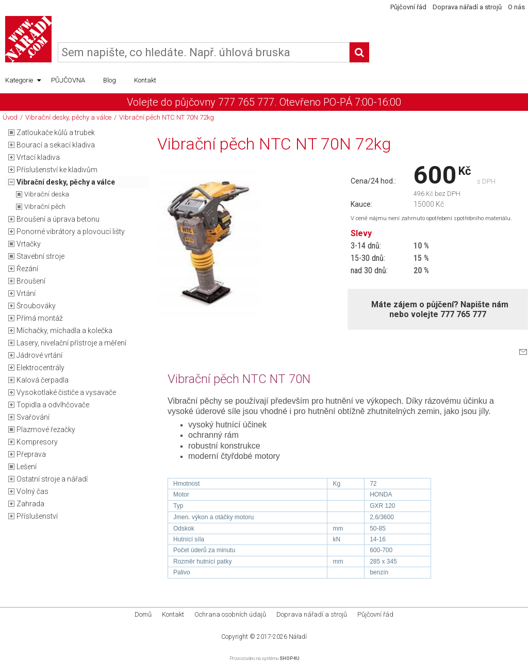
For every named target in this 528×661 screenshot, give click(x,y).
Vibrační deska (46, 194)
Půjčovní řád (408, 7)
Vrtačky (28, 244)
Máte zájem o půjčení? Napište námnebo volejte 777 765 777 (439, 309)
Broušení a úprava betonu (58, 219)
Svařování (33, 417)
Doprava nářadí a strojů (467, 7)
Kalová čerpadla (42, 380)
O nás (516, 7)
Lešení (26, 466)
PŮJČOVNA (68, 80)
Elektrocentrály (40, 367)
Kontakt (145, 80)
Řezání (27, 269)
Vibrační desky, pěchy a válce (68, 117)
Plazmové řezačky (45, 429)
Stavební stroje (40, 256)
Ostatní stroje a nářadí (52, 479)
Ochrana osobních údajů (230, 614)
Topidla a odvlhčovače (52, 405)
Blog (109, 80)
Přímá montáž (39, 318)
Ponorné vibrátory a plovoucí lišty (70, 231)
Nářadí (298, 636)
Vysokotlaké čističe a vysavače (66, 392)
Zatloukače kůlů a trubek (55, 132)
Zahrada (30, 504)
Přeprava (31, 454)
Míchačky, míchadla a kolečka (64, 330)
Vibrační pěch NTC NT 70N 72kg (166, 117)
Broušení (30, 281)
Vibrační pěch (44, 206)
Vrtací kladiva (38, 157)
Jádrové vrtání (39, 355)
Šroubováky (36, 306)
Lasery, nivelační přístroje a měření (71, 343)
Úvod (10, 117)
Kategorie (23, 80)
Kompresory (37, 442)
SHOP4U (289, 658)
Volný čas (32, 491)
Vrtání (26, 293)
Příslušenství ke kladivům (56, 170)
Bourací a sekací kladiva (55, 145)
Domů (143, 614)
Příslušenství (37, 516)
